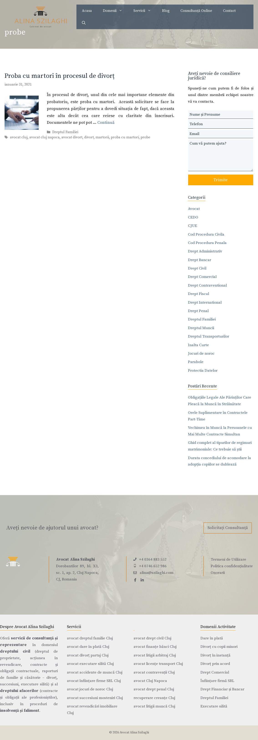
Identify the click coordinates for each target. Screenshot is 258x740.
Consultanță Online (196, 10)
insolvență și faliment (19, 710)
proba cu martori (125, 137)
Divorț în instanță (215, 655)
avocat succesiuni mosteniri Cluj (95, 697)
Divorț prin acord (215, 663)
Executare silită (213, 706)
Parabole (195, 361)
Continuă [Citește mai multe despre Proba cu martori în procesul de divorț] (105, 122)
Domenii (115, 11)
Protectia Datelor (203, 370)
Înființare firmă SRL (217, 680)
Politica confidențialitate (232, 566)
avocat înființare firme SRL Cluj (94, 680)
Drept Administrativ (205, 251)
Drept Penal (198, 310)
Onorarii (218, 572)
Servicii (145, 11)
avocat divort (71, 137)
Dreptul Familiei (65, 132)
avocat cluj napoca (44, 137)
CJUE (192, 225)
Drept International (205, 302)
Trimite (220, 180)
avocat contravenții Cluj (154, 672)
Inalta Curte (198, 345)
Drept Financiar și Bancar (222, 689)
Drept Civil (197, 268)
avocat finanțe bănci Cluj (155, 646)
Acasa (87, 10)
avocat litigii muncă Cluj (154, 706)
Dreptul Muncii (201, 328)
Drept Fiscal (198, 293)
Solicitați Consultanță (227, 527)
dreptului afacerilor (19, 690)
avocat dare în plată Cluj (88, 646)
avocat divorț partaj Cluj (88, 655)
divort (89, 137)
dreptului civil (15, 651)
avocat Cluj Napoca (150, 680)
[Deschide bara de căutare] (83, 23)
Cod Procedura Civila (206, 234)
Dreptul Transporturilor (208, 336)
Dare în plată (211, 638)
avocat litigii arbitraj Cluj (155, 655)
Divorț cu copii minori (219, 646)
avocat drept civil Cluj (152, 638)
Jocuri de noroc (201, 353)
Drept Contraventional (207, 285)
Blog (165, 10)
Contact (229, 10)
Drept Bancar (199, 259)
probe (145, 137)
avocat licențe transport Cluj (158, 663)
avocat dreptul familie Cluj (90, 638)
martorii (102, 137)
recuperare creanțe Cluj (154, 697)
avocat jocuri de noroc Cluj (90, 689)
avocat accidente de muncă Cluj (94, 672)
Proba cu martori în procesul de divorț (59, 76)
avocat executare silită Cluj (90, 663)
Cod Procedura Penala (207, 242)
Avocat (194, 208)
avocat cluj (19, 137)
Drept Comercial (202, 276)
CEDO (193, 217)
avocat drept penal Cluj (154, 689)
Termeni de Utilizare (228, 559)
